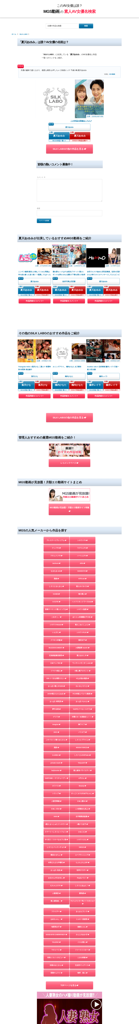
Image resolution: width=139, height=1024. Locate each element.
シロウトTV (82, 468)
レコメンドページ (69, 404)
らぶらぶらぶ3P (82, 791)
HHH (56, 745)
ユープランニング (82, 783)
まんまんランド (82, 840)
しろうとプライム (82, 668)
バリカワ (82, 660)
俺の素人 (82, 522)
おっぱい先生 (56, 798)
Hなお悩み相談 (82, 607)
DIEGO (82, 775)
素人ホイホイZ (82, 515)
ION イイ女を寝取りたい (56, 607)
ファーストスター (82, 878)
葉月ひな (26, 339)
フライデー (56, 840)
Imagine (56, 653)
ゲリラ (56, 645)
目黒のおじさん (56, 893)
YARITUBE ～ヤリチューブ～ (56, 706)
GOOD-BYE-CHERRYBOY (56, 863)
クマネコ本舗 (56, 568)
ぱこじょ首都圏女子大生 (83, 545)
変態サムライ (56, 901)
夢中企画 (56, 637)
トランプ (56, 722)
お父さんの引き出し (56, 806)
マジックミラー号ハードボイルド (82, 830)
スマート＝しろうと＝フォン (56, 760)
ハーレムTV (82, 484)
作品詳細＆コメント (34, 278)
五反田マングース (82, 893)
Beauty (82, 714)
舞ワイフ (82, 653)
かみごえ (82, 760)
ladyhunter (56, 699)
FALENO (56, 870)
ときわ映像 (82, 886)
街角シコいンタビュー (56, 886)
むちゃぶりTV (56, 814)
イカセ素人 (82, 870)
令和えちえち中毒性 (56, 791)
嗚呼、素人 (82, 901)
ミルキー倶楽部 (82, 847)
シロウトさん (83, 768)
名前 (38, 208)
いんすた (56, 561)
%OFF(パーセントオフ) (82, 637)
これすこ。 (56, 545)
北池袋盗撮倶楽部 (56, 584)
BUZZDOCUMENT (56, 576)
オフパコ (56, 714)
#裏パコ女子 (82, 752)
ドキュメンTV (56, 484)
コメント (41, 177)
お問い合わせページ (69, 1000)
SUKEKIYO (82, 499)
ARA (82, 491)
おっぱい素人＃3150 (56, 614)
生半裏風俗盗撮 (82, 745)
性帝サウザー (83, 798)
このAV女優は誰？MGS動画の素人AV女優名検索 (68, 995)
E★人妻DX (82, 729)
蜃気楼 (82, 821)
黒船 (56, 507)
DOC (56, 660)
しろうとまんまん (56, 515)
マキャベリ (56, 878)
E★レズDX (56, 737)
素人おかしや (83, 584)
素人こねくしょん (82, 553)
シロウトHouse (56, 553)
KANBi (56, 522)
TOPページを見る (69, 913)
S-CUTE (56, 530)
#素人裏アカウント (82, 599)
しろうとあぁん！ (82, 814)
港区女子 (82, 568)
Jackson (56, 491)
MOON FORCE (82, 676)
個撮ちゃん (82, 855)
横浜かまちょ (56, 783)
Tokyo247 (82, 691)
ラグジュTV (82, 476)
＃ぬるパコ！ (83, 806)
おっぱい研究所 (56, 630)
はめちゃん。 (56, 847)
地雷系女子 (56, 855)
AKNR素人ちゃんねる (56, 622)
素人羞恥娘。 (56, 829)
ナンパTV (56, 476)
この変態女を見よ (82, 737)
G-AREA (56, 683)
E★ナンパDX (56, 591)
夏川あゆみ (59, 135)
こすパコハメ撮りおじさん (56, 668)
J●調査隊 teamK (82, 576)
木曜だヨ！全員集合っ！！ (82, 645)
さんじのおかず (82, 863)
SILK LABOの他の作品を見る (69, 149)
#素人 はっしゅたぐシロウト (56, 752)
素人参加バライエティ (82, 699)
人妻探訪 (56, 821)
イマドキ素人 (56, 599)
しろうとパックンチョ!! (56, 775)
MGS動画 (112, 74)
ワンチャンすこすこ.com (82, 591)
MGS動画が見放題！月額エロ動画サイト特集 (69, 437)
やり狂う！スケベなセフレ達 (56, 768)
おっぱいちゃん (82, 630)
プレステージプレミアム (56, 468)
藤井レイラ (95, 339)
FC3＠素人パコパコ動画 (82, 622)
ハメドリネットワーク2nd (82, 530)
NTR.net (82, 507)
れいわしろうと (82, 614)
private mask (56, 691)
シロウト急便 (83, 537)
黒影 (56, 676)
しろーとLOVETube (82, 683)
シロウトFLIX (83, 561)
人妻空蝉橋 (56, 729)
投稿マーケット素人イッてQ (56, 537)
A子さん (83, 706)
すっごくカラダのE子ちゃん (82, 722)
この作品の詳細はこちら (81, 121)
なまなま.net (56, 499)
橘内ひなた (61, 339)
